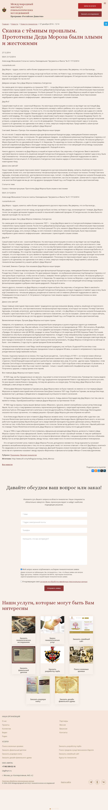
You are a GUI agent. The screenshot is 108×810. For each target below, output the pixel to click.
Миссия (62, 745)
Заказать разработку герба (54, 684)
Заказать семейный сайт (89, 647)
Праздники (14, 455)
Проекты (5, 745)
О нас (4, 741)
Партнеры (63, 741)
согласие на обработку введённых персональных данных (63, 581)
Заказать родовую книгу (36, 721)
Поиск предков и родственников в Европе (76, 770)
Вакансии (63, 749)
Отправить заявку (54, 588)
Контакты (63, 753)
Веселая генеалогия (28, 455)
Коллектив (6, 749)
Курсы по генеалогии (67, 778)
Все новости (7, 464)
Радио (4, 757)
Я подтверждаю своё (54, 581)
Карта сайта (66, 802)
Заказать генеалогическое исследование (19, 647)
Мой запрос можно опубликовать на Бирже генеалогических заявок (50, 569)
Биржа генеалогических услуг (54, 647)
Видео (4, 753)
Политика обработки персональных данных (18, 801)
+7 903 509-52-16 (8, 787)
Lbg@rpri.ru (7, 791)
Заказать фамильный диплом (19, 684)
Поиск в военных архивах (89, 684)
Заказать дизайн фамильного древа (71, 721)
